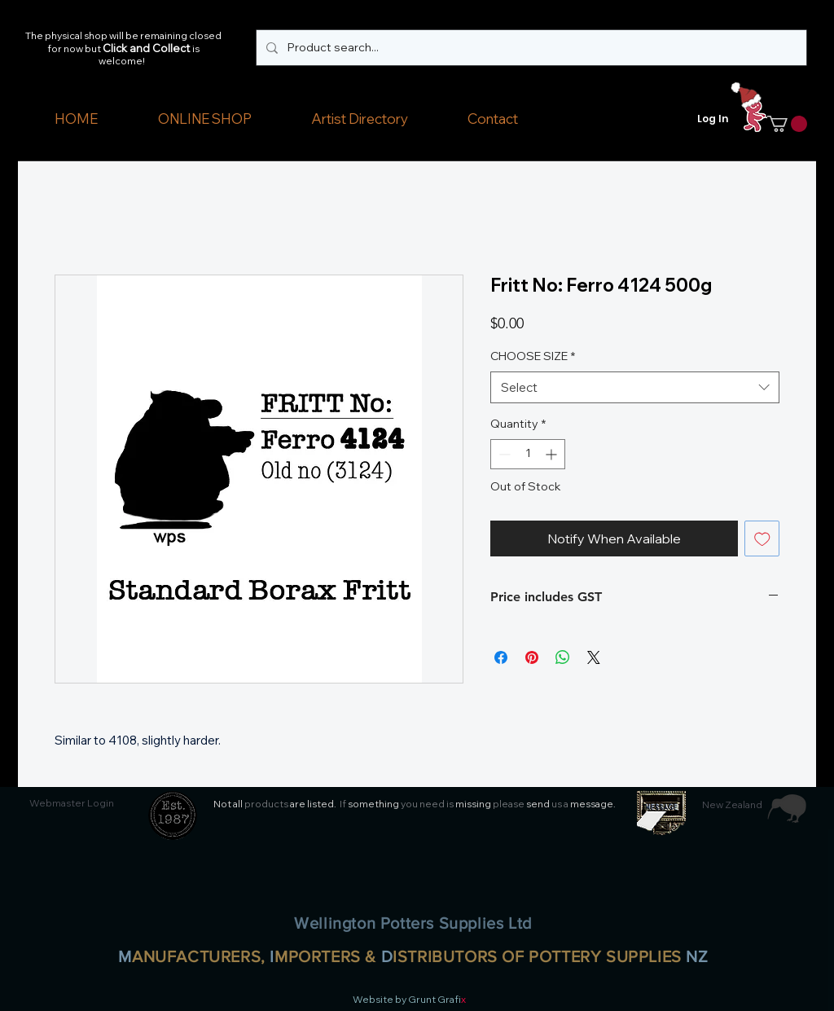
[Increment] (552, 454)
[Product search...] (530, 47)
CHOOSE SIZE (532, 356)
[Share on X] (594, 657)
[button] (204, 119)
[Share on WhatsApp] (563, 657)
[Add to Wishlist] (762, 538)
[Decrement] (503, 454)
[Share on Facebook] (501, 657)
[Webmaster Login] (71, 803)
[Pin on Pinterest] (532, 657)
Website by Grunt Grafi (407, 999)
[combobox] (634, 387)
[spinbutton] (527, 454)
